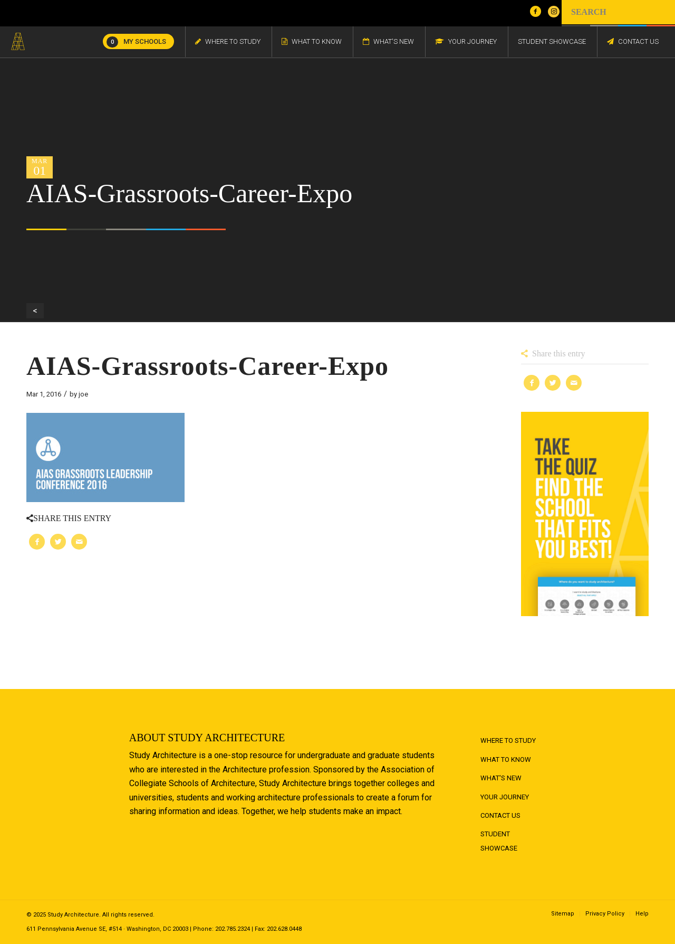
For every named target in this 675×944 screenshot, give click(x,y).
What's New (501, 778)
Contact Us (500, 815)
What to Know (505, 759)
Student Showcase (498, 841)
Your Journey (504, 797)
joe (83, 394)
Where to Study (508, 740)
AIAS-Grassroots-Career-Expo (207, 366)
